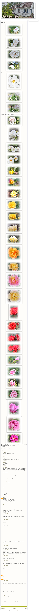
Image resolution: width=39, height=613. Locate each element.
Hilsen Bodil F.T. (5, 481)
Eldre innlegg (25, 608)
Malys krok (4, 515)
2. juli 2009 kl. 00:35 (5, 560)
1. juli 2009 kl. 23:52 (5, 555)
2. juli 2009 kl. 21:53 (5, 576)
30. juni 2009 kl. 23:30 (5, 472)
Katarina (4, 462)
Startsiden (14, 608)
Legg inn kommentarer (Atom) (15, 610)
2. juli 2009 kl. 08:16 (5, 565)
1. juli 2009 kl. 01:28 (5, 504)
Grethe (4, 547)
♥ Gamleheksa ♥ (5, 528)
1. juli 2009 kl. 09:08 (5, 519)
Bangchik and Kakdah (5, 490)
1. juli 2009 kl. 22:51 (5, 545)
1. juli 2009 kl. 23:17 (5, 549)
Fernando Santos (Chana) (6, 557)
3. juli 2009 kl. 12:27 (5, 593)
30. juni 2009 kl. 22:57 (5, 456)
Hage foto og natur (5, 521)
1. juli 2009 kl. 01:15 (5, 495)
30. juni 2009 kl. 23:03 (5, 465)
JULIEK (4, 562)
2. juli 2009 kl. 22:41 (5, 580)
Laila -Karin (4, 567)
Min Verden (4, 467)
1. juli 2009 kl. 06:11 (5, 513)
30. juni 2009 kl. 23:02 (5, 460)
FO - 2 (4, 497)
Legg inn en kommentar (4, 604)
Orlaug (4, 458)
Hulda (4, 595)
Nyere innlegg (3, 608)
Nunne (4, 452)
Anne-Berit (4, 485)
